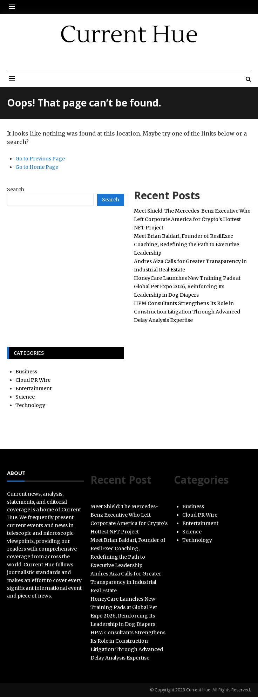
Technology (30, 405)
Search (15, 189)
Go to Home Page (36, 167)
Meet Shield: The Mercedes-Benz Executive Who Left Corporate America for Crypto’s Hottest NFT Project (192, 219)
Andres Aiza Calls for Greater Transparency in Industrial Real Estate (125, 582)
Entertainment (33, 388)
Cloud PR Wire (32, 380)
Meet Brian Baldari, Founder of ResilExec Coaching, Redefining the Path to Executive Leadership (186, 244)
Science (25, 397)
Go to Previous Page (40, 159)
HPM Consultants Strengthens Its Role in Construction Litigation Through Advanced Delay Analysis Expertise (187, 311)
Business (26, 371)
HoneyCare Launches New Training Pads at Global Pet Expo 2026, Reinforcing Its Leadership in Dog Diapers (187, 286)
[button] (14, 7)
